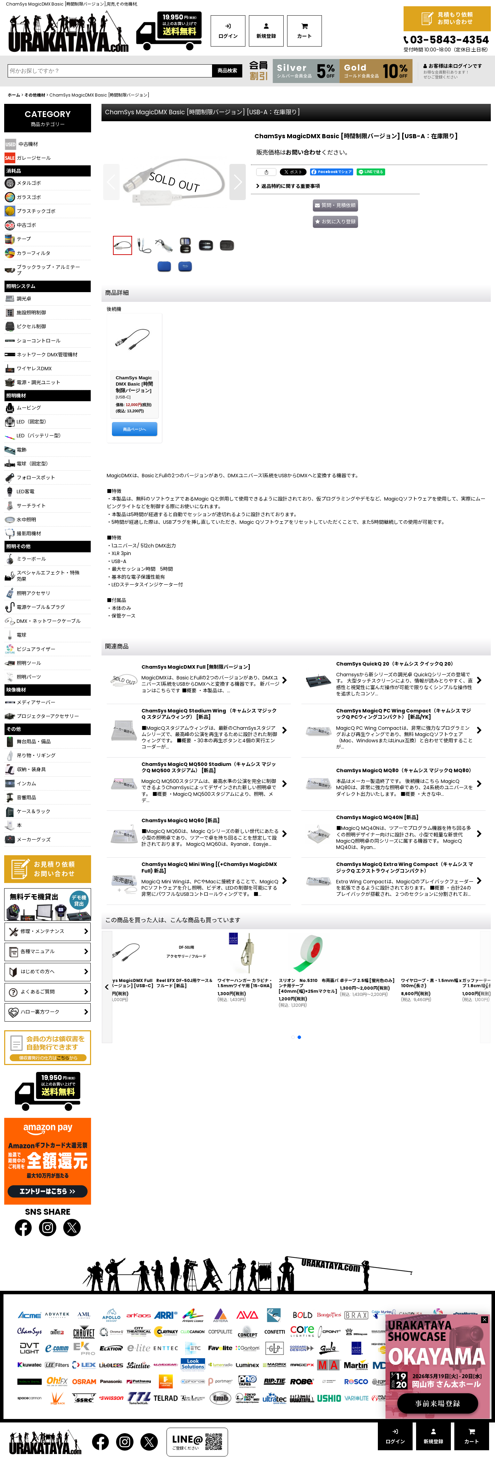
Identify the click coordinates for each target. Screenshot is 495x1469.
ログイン (228, 36)
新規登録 (266, 36)
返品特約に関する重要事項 (288, 186)
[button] (111, 182)
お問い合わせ (303, 152)
